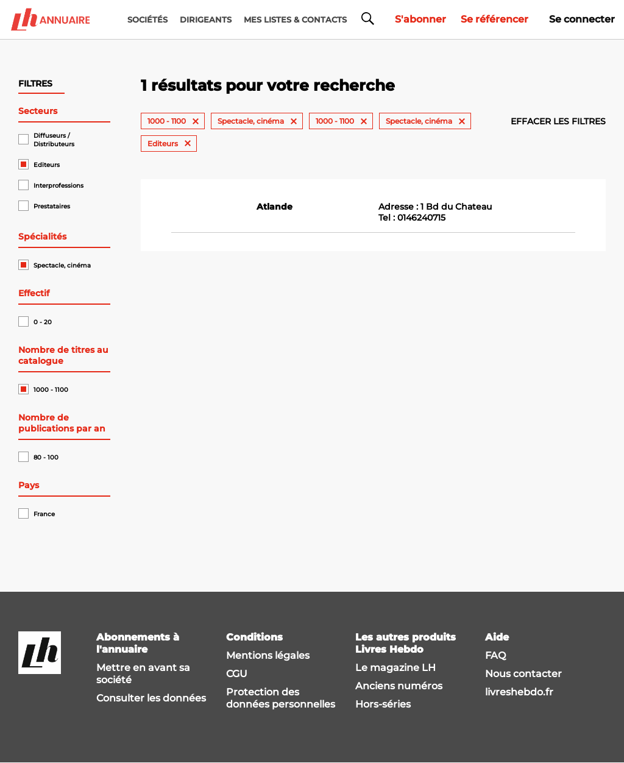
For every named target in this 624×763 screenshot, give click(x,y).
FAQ (495, 655)
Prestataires (52, 206)
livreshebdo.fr (519, 692)
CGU (236, 674)
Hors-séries (383, 704)
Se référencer (494, 19)
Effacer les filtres (558, 121)
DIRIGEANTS (206, 19)
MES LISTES (295, 19)
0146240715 (421, 217)
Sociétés (147, 19)
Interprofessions (58, 186)
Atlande (274, 206)
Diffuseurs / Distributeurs (54, 140)
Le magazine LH (395, 667)
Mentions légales (268, 655)
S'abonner (420, 19)
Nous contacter (523, 674)
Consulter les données (151, 698)
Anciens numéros (398, 686)
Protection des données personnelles (280, 698)
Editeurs (47, 165)
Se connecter (582, 19)
